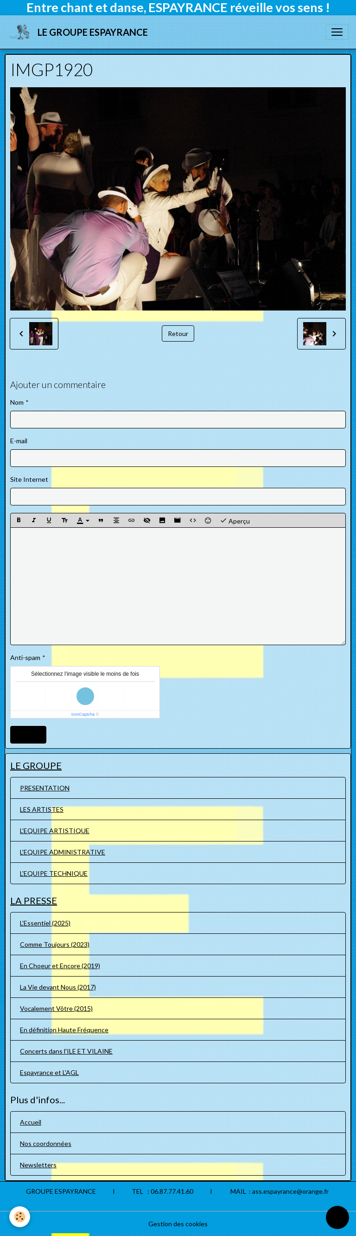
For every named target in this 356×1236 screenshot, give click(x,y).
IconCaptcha (83, 714)
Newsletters (38, 1165)
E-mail (18, 441)
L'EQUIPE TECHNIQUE (54, 873)
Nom (17, 402)
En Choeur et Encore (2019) (60, 966)
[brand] (79, 32)
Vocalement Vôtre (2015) (56, 1008)
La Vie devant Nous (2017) (58, 987)
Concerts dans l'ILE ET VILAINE (66, 1051)
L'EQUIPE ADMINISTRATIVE (62, 852)
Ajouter (28, 734)
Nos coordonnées (45, 1143)
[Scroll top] (337, 1217)
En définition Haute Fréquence (64, 1030)
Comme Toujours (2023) (54, 944)
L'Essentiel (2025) (45, 923)
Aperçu (235, 520)
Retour (178, 333)
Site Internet (29, 479)
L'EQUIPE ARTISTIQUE (54, 831)
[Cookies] (19, 1216)
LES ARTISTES (42, 809)
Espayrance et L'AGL (49, 1072)
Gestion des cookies (178, 1224)
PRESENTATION (45, 788)
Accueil (30, 1122)
